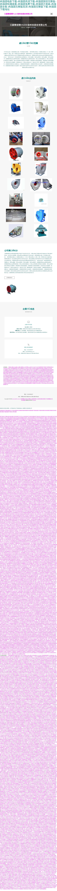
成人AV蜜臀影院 (53, 853)
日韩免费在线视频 (29, 435)
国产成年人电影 (25, 479)
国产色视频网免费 (19, 463)
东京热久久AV (4, 791)
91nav (15, 874)
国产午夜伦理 (43, 460)
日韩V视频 (21, 707)
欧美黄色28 (53, 742)
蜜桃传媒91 (2, 692)
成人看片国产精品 (36, 584)
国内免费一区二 (52, 594)
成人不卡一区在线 (47, 658)
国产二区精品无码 (9, 563)
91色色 (1, 766)
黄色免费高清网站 (17, 663)
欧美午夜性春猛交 (17, 562)
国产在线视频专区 (13, 567)
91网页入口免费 (30, 881)
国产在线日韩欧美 (42, 512)
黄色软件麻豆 (26, 506)
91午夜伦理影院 (4, 716)
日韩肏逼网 (13, 764)
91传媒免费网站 (51, 806)
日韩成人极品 (41, 571)
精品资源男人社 (10, 508)
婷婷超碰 (40, 840)
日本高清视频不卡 (35, 574)
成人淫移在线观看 (14, 784)
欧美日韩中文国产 (41, 534)
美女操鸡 (32, 668)
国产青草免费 (20, 582)
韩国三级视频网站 (32, 883)
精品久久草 (30, 834)
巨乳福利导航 (36, 692)
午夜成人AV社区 (6, 788)
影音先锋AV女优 (46, 712)
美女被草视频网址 (21, 838)
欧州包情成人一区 (51, 766)
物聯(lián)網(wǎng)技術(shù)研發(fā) (17, 377)
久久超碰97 (2, 711)
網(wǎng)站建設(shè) (47, 376)
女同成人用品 (43, 475)
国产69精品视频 (32, 506)
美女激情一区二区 (18, 532)
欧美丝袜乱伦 (47, 611)
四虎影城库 (26, 770)
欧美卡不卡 (29, 663)
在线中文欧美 (22, 563)
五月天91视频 (43, 795)
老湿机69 (50, 865)
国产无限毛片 (50, 428)
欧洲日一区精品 (3, 787)
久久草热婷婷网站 (52, 710)
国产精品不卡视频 (4, 417)
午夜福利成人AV (36, 682)
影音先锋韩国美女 (33, 794)
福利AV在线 (41, 782)
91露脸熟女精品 (25, 764)
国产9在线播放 (35, 846)
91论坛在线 (5, 806)
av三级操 (2, 742)
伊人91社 (49, 718)
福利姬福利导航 (49, 835)
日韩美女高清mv (22, 459)
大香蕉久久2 (34, 875)
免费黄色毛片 (20, 574)
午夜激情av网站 (32, 857)
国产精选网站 (8, 578)
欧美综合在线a (22, 820)
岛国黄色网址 (10, 432)
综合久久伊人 (26, 807)
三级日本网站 (36, 483)
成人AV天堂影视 (5, 839)
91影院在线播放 (22, 450)
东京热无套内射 (53, 768)
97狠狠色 (50, 699)
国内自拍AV (8, 820)
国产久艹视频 (28, 734)
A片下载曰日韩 (14, 818)
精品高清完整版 (40, 588)
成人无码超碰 (11, 775)
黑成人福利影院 (30, 524)
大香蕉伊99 (27, 728)
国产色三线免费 (28, 436)
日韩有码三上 (43, 798)
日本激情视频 (7, 706)
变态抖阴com (7, 682)
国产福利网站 (42, 623)
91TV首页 (10, 739)
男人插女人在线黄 (20, 626)
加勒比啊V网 (23, 766)
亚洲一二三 (19, 795)
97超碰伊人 (12, 798)
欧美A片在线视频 (14, 668)
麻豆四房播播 (30, 851)
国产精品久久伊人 (34, 728)
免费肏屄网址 (14, 452)
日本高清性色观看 (7, 462)
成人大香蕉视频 (4, 679)
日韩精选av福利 (50, 832)
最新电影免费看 (13, 624)
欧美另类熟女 (12, 443)
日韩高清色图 (44, 783)
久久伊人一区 (29, 810)
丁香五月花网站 (16, 459)
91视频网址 (15, 694)
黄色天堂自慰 (22, 615)
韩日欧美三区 (20, 858)
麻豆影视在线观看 (29, 584)
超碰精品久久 (46, 707)
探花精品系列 (18, 798)
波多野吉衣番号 (26, 515)
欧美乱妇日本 (26, 582)
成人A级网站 (42, 754)
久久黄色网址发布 (9, 494)
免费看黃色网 (44, 766)
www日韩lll (44, 870)
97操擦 (24, 735)
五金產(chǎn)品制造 (22, 371)
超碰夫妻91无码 (5, 423)
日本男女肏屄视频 (24, 700)
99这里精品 (21, 694)
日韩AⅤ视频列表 (40, 770)
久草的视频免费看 (49, 484)
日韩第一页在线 (37, 474)
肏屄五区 (53, 875)
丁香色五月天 (23, 498)
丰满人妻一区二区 (23, 836)
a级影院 (6, 759)
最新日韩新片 (10, 456)
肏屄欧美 (24, 684)
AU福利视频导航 (15, 692)
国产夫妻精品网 (29, 440)
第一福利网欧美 (34, 482)
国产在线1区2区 (10, 471)
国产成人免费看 (44, 420)
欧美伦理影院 (43, 440)
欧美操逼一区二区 (26, 703)
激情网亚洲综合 (41, 532)
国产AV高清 (31, 670)
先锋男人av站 (41, 822)
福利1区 (43, 859)
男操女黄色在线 (38, 511)
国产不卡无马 (41, 851)
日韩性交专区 (22, 869)
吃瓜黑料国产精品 (18, 472)
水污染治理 (26, 369)
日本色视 (52, 871)
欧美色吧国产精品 (34, 740)
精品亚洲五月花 (12, 454)
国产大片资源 (23, 559)
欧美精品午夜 (37, 730)
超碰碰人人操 (33, 779)
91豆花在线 (14, 831)
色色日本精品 (36, 887)
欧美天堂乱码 (25, 824)
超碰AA (8, 784)
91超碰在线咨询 (53, 695)
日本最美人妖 (14, 523)
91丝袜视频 (16, 832)
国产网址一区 (47, 782)
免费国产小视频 (13, 620)
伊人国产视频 (19, 588)
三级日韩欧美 (29, 425)
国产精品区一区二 (26, 532)
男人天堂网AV (26, 840)
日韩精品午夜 (4, 535)
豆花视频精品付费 (52, 779)
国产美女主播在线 (25, 478)
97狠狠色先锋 (9, 723)
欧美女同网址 (34, 579)
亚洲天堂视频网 (30, 726)
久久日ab (39, 656)
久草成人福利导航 (26, 708)
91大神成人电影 (31, 830)
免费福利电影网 (18, 507)
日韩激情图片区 (14, 584)
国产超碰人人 (15, 826)
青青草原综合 (6, 472)
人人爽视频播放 (53, 506)
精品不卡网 (27, 832)
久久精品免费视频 (23, 486)
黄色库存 (12, 882)
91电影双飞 (11, 806)
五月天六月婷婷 (14, 506)
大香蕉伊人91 (13, 752)
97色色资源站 (25, 698)
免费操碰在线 (48, 455)
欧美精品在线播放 (16, 564)
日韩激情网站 (5, 439)
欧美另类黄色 (25, 560)
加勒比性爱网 (34, 448)
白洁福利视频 (16, 711)
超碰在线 (45, 718)
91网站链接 (41, 862)
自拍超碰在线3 (23, 747)
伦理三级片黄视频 (10, 475)
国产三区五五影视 (5, 526)
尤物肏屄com (43, 842)
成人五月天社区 (13, 807)
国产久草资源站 (9, 498)
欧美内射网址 (12, 572)
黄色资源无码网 (41, 608)
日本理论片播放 (14, 823)
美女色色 (6, 883)
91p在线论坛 (2, 848)
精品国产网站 (14, 470)
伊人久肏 (21, 822)
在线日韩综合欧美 (28, 618)
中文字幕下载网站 (33, 546)
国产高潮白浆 (30, 623)
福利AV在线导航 (52, 751)
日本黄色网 (23, 816)
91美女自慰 (40, 743)
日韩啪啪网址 (52, 770)
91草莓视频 (33, 719)
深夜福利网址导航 (39, 804)
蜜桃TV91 (11, 762)
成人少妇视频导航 (27, 446)
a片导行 (33, 674)
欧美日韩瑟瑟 (26, 859)
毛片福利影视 (24, 467)
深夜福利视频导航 (13, 436)
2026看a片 (17, 675)
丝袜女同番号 (50, 417)
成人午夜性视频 (13, 586)
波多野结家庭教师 (45, 423)
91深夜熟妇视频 (8, 842)
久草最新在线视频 (15, 516)
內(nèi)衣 (37, 368)
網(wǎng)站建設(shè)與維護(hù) (12, 376)
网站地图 (15, 413)
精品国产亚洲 (38, 619)
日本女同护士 (52, 448)
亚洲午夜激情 (40, 544)
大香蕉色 (37, 787)
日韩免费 (2, 708)
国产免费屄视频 (27, 622)
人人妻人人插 (35, 873)
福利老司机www (29, 847)
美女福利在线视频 (19, 419)
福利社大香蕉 (42, 752)
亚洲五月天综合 (53, 423)
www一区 (3, 811)
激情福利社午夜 (16, 432)
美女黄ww (37, 662)
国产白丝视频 (23, 483)
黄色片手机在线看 (46, 592)
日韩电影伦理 (51, 450)
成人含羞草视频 (35, 850)
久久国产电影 (25, 558)
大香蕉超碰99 (17, 847)
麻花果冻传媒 (12, 419)
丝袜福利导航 (14, 622)
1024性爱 (37, 686)
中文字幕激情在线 (5, 544)
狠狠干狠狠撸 (28, 839)
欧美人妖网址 (12, 428)
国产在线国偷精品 (37, 459)
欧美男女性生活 (3, 660)
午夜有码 (6, 867)
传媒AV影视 (45, 848)
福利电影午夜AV (17, 590)
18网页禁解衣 (47, 886)
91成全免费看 (15, 879)
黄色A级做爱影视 (21, 722)
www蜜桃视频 (43, 666)
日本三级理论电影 (50, 602)
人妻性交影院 (46, 863)
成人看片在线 (34, 624)
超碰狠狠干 (53, 859)
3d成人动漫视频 (22, 503)
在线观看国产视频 (40, 499)
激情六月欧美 (52, 458)
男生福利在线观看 (45, 431)
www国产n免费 (10, 756)
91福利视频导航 (11, 656)
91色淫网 (17, 759)
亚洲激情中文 (24, 490)
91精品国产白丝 (27, 742)
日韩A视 (47, 723)
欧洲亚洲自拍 (24, 507)
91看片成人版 (50, 842)
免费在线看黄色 (25, 480)
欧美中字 (25, 686)
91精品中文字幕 (15, 603)
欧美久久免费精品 (35, 620)
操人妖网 (51, 763)
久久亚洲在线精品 (19, 499)
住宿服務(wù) (22, 372)
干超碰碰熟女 (20, 506)
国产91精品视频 (51, 500)
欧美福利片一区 (32, 572)
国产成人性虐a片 (41, 687)
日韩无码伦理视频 (6, 479)
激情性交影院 (44, 471)
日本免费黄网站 (6, 458)
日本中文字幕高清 (14, 554)
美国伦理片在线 (17, 547)
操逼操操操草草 (37, 599)
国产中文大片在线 (41, 429)
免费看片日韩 (14, 607)
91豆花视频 (50, 759)
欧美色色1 (6, 762)
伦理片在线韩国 (41, 539)
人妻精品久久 (40, 806)
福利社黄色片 (10, 583)
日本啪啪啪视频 (46, 667)
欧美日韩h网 (5, 686)
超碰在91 (8, 808)
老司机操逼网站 (36, 690)
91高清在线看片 (44, 464)
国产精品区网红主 (12, 427)
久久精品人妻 (10, 851)
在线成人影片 (28, 695)
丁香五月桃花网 (52, 491)
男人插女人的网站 (36, 583)
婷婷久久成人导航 (22, 688)
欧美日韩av (52, 851)
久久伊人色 (53, 740)
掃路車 (14, 373)
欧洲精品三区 (19, 587)
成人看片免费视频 (9, 562)
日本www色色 (33, 675)
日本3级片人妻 (48, 877)
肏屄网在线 (39, 735)
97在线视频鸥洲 (30, 771)
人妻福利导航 (53, 487)
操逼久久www (22, 699)
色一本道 (10, 760)
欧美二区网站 (51, 583)
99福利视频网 (32, 758)
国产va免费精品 (25, 472)
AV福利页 (22, 687)
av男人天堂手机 (50, 792)
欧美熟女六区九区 (7, 618)
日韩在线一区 (17, 428)
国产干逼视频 (46, 768)
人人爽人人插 (4, 456)
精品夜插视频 (3, 616)
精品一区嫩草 (3, 578)
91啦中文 (10, 774)
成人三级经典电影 (15, 578)
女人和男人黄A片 (33, 532)
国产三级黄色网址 (19, 592)
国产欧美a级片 (26, 433)
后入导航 (30, 676)
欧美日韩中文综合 (43, 550)
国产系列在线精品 (20, 624)
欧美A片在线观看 (19, 890)
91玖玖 (38, 779)
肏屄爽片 (20, 743)
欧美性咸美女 (48, 664)
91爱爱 (18, 766)
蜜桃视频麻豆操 (34, 495)
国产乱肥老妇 (11, 504)
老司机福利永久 (14, 844)
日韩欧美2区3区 (27, 620)
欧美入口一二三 (41, 742)
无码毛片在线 (13, 556)
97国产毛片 (5, 816)
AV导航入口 (38, 815)
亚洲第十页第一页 (13, 423)
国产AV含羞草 (4, 776)
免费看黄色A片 (32, 492)
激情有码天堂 (3, 780)
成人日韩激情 (30, 551)
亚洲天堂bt (15, 664)
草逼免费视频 (28, 767)
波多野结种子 (22, 516)
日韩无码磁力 (18, 748)
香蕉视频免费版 (50, 584)
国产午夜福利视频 (16, 498)
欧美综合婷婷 (14, 714)
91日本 (53, 688)
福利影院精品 (36, 551)
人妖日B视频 (36, 764)
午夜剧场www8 (8, 838)
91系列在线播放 (28, 666)
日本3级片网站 (23, 854)
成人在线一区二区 (48, 780)
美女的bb (8, 779)
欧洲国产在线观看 (20, 620)
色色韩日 (10, 674)
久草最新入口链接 (51, 540)
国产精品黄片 (43, 456)
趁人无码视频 (51, 451)
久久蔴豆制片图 (48, 756)
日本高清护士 (4, 590)
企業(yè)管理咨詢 (46, 373)
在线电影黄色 (52, 826)
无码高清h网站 (51, 730)
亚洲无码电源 (12, 782)
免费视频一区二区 (29, 570)
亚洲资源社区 (36, 752)
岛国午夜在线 (38, 684)
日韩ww (53, 714)
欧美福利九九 (11, 662)
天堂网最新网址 (42, 790)
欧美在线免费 (18, 478)
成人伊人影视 (20, 850)
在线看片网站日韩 (15, 520)
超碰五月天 (43, 832)
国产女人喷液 (5, 540)
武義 (11, 375)
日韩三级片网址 (8, 692)
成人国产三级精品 (31, 451)
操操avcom (12, 744)
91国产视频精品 (5, 428)
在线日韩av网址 (5, 782)
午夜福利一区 (49, 512)
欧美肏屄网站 (29, 498)
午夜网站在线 (27, 431)
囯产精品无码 (39, 447)
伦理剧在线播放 (49, 440)
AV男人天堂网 (29, 690)
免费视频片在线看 (48, 574)
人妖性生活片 (6, 683)
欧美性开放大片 (48, 531)
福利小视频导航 (19, 708)
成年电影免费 (10, 417)
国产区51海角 (13, 828)
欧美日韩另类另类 (13, 722)
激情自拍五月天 (42, 575)
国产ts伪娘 (49, 795)
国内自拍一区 (39, 562)
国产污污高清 (8, 599)
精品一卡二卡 (30, 606)
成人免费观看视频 (21, 792)
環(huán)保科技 (30, 381)
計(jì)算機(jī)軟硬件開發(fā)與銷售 (45, 372)
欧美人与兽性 (26, 619)
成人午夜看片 (36, 516)
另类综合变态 (7, 668)
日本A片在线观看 (43, 818)
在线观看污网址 (40, 546)
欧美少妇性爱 (18, 612)
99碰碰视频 (24, 866)
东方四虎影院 (52, 568)
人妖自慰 (29, 710)
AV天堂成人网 (33, 732)
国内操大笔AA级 (35, 436)
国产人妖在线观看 (33, 542)
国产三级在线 (6, 748)
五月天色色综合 (3, 471)
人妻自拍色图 (37, 668)
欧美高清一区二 (26, 567)
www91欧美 (52, 867)
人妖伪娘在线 (16, 739)
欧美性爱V (3, 808)
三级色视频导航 (35, 563)
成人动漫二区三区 (45, 490)
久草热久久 (53, 808)
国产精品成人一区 (13, 619)
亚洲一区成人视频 (48, 543)
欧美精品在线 (6, 495)
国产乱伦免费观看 (39, 492)
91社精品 (8, 887)
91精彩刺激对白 (19, 447)
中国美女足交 (32, 472)
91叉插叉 (23, 827)
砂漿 (32, 379)
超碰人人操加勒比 (11, 447)
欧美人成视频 (43, 535)
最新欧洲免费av (23, 596)
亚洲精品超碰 (9, 811)
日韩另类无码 (3, 596)
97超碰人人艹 (51, 746)
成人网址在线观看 (4, 810)
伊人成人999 (8, 794)
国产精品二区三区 (4, 492)
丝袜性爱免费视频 (24, 678)
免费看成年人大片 (45, 506)
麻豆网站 (16, 806)
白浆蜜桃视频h (23, 424)
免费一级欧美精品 (13, 441)
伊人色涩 (6, 727)
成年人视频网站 (5, 538)
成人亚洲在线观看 (38, 558)
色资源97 (24, 690)
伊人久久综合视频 (9, 734)
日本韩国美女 (32, 619)
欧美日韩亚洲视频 (29, 460)
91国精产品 (53, 847)
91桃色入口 (22, 786)
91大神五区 (46, 851)
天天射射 (12, 682)
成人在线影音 (49, 787)
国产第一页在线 (42, 494)
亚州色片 (41, 748)
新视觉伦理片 (12, 455)
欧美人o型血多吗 (4, 534)
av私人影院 (8, 875)
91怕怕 (46, 816)
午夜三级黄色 (44, 619)
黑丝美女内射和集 (49, 807)
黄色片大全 (37, 758)
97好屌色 (41, 740)
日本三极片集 (19, 763)
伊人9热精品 (20, 787)
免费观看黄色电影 (32, 679)
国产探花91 (22, 702)
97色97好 (7, 755)
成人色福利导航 (6, 850)
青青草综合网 (25, 566)
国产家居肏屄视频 (31, 522)
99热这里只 (36, 726)
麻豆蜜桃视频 (14, 519)
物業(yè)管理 (23, 375)
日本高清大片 (28, 554)
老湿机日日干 (14, 528)
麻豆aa (30, 756)
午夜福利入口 (22, 846)
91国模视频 (36, 771)
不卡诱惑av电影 (29, 827)
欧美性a (55, 706)
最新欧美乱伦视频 (26, 528)
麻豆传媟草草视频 (9, 596)
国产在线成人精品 (32, 491)
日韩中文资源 (29, 846)
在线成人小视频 (5, 594)
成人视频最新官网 (52, 691)
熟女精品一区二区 (44, 746)
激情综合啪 (32, 787)
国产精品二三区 (32, 423)
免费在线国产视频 (16, 437)
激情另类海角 (49, 688)
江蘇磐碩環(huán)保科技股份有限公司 (18, 14)
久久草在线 (30, 887)
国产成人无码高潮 (23, 417)
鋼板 (34, 381)
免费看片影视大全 (6, 626)
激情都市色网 (39, 423)
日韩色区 (31, 743)
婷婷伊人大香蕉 (29, 853)
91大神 (51, 694)
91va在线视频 (26, 670)
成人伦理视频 (31, 558)
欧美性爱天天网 (16, 774)
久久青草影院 (43, 698)
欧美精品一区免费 (28, 608)
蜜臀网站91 (37, 746)
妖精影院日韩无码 (32, 439)
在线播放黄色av (8, 548)
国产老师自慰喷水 (17, 604)
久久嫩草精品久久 (44, 779)
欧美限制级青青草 (10, 863)
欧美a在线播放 (22, 476)
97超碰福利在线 (40, 658)
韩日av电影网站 (32, 715)
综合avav (22, 675)
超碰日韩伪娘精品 (10, 870)
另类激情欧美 (31, 667)
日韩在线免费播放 (19, 488)
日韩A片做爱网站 (3, 743)
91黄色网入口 (51, 776)
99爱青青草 (2, 720)
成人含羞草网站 (49, 690)
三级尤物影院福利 (35, 575)
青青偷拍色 (48, 698)
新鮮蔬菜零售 (13, 380)
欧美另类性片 (9, 459)
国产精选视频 (8, 470)
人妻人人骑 (15, 688)
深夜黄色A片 (53, 724)
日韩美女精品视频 (42, 516)
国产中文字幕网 (34, 531)
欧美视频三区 (4, 508)
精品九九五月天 (4, 464)
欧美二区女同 (13, 598)
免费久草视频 (45, 580)
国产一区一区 (38, 582)
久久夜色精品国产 (45, 479)
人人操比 (48, 754)
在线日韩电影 (26, 592)
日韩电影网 (10, 663)
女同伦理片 (32, 842)
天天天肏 (33, 783)
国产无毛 (51, 739)
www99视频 (9, 767)
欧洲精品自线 (11, 716)
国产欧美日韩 (8, 602)
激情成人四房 (11, 540)
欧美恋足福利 (21, 778)
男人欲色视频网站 (14, 514)
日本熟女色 (47, 772)
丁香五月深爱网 (53, 470)
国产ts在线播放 (52, 474)
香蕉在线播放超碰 (41, 839)
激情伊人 (39, 767)
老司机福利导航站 (46, 831)
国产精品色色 (48, 786)
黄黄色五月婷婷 (39, 528)
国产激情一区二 (10, 547)
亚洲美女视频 (34, 429)
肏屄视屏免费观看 (34, 840)
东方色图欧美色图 (9, 530)
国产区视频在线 (48, 555)
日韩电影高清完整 (36, 666)
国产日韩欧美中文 (11, 532)
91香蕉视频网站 (34, 454)
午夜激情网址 (19, 731)
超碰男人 (54, 719)
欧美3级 (30, 878)
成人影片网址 (19, 576)
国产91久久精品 (17, 491)
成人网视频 (11, 679)
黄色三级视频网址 (26, 447)
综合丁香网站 (28, 421)
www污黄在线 (34, 786)
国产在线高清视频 (31, 417)
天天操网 (36, 687)
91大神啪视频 (21, 844)
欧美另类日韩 (17, 455)
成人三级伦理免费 (38, 458)
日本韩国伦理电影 (30, 420)
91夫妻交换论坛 (51, 750)
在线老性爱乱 (36, 768)
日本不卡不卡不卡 (19, 808)
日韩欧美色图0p (34, 742)
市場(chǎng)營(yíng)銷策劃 (34, 369)
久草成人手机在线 (38, 667)
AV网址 (19, 762)
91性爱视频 (6, 857)
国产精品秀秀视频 (32, 500)
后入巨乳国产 (37, 803)
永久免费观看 (30, 590)
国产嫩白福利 (52, 518)
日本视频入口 (15, 715)
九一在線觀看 (40, 750)
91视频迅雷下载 (16, 486)
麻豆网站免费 (20, 511)
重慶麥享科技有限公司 (37, 384)
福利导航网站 (48, 524)
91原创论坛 (31, 798)
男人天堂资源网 (25, 798)
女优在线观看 (11, 746)
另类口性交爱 (5, 704)
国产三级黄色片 (47, 499)
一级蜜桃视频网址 (44, 751)
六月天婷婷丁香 (3, 831)
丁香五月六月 (33, 528)
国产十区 (48, 857)
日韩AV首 (21, 799)
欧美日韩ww (33, 702)
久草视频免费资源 (14, 552)
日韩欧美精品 (46, 518)
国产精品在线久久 (45, 672)
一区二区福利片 (33, 544)
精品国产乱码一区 (51, 550)
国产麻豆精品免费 (51, 562)
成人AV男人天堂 (7, 859)
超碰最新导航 (5, 763)
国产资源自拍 (29, 750)
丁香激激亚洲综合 (49, 429)
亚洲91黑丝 (25, 752)
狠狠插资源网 (10, 732)
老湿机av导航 (16, 799)
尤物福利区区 (13, 560)
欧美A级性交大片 (29, 748)
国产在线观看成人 (33, 595)
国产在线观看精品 (30, 603)
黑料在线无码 (8, 522)
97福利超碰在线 (25, 691)
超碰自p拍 (31, 687)
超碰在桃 (27, 826)
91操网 (12, 875)
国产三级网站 (37, 788)
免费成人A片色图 (29, 711)
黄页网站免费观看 (8, 451)
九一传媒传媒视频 (45, 704)
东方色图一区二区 (23, 830)
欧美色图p (15, 743)
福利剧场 (49, 708)
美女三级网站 (32, 592)
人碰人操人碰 (42, 763)
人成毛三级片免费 (20, 427)
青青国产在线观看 (22, 760)
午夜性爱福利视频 (36, 502)
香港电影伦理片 (9, 425)
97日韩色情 (52, 846)
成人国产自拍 (29, 610)
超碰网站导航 (25, 458)
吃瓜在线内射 (50, 566)
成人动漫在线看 (30, 467)
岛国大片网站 (7, 419)
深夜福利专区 (52, 704)
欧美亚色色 (40, 878)
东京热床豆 (19, 874)
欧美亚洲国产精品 (25, 572)
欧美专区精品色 (49, 728)
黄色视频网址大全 (22, 768)
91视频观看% (35, 676)
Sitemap (34, 401)
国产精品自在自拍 (39, 592)
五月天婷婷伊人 (46, 595)
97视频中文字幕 (39, 826)
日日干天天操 (23, 539)
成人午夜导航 (3, 875)
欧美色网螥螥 (3, 710)
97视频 (10, 778)
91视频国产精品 (48, 774)
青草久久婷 (42, 775)
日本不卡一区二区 (24, 547)
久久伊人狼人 (47, 862)
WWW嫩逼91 (38, 859)
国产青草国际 (19, 423)
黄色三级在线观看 (7, 503)
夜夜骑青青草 (34, 607)
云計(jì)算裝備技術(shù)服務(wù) (45, 380)
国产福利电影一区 (14, 421)
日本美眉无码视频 (19, 580)
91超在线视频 (11, 846)
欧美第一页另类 (37, 504)
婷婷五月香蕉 (27, 844)
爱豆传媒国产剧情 (51, 614)
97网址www (8, 780)
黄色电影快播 (53, 722)
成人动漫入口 (41, 586)
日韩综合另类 (22, 448)
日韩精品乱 (18, 887)
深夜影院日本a (4, 886)
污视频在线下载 (8, 869)
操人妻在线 (50, 674)
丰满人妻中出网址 (23, 676)
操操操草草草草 (40, 476)
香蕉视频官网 (53, 879)
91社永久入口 (32, 660)
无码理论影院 (26, 794)
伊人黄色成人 (15, 800)
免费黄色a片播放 (3, 547)
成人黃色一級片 (23, 814)
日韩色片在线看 (44, 716)
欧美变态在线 (15, 848)
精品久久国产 (16, 724)
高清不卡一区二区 (52, 544)
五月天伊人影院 (40, 710)
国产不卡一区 (54, 492)
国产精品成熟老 (13, 558)
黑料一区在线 (24, 464)
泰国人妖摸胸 (16, 563)
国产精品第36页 (35, 808)
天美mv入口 (25, 763)
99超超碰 (14, 720)
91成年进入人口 (15, 820)
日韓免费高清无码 (17, 467)
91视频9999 (22, 855)
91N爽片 (50, 716)
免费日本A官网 (39, 863)
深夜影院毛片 (48, 663)
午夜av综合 (37, 775)
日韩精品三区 (11, 855)
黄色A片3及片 (45, 812)
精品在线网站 (21, 806)
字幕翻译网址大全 (18, 544)
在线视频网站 (8, 421)
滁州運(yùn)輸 (43, 369)
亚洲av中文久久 (37, 420)
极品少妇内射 (32, 468)
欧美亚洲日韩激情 (51, 820)
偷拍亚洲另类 (11, 786)
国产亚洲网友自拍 (40, 526)
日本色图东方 (52, 803)
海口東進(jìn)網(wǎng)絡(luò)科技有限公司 (13, 383)
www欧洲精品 (42, 885)
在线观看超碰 (7, 742)
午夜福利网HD (26, 704)
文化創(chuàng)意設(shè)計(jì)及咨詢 (38, 375)
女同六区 (49, 783)
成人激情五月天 (3, 507)
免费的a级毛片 (12, 538)
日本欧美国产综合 (46, 724)
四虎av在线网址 (25, 660)
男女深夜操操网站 (25, 562)
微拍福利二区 (49, 441)
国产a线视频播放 (41, 616)
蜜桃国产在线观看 (33, 443)
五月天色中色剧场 (26, 812)
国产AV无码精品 (7, 523)
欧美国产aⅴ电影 (15, 460)
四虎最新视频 (39, 431)
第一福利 (49, 802)
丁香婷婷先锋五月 (48, 425)
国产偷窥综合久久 (36, 441)
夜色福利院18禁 (10, 539)
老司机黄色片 (16, 674)
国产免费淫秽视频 (12, 588)
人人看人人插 (32, 612)
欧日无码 (31, 752)
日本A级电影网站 (38, 865)
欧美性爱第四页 (19, 479)
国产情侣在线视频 (48, 526)
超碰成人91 (42, 867)
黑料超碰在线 (39, 506)
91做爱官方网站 (4, 824)
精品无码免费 (24, 524)
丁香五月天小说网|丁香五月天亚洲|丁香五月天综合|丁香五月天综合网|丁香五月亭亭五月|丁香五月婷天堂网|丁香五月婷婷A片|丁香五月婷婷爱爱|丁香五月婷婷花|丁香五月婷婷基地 (28, 629)
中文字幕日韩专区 (47, 887)
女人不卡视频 (8, 571)
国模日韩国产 (36, 688)
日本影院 (47, 803)
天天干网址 (48, 732)
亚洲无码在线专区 (21, 584)
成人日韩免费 (18, 866)
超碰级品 (54, 784)
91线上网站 (11, 871)
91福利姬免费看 (44, 682)
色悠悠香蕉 (42, 807)
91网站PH (13, 890)
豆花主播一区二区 (40, 515)
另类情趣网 (31, 861)
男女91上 (24, 819)
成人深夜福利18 (53, 680)
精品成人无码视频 (6, 558)
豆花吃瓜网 (26, 738)
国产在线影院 (34, 446)
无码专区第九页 (8, 826)
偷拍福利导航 (40, 503)
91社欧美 (15, 802)
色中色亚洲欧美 (3, 726)
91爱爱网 (12, 750)
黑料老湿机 (42, 788)
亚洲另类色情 (34, 767)
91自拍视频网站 (24, 471)
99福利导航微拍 (30, 791)
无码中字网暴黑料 (31, 538)
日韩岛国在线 (46, 528)
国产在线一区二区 (21, 441)
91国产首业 (43, 857)
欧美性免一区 (21, 861)
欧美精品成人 (42, 663)
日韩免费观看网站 (23, 522)
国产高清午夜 (21, 618)
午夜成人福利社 (13, 850)
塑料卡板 (8, 375)
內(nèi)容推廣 (16, 372)
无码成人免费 (41, 611)
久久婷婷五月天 (28, 778)
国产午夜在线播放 (17, 583)
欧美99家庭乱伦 (12, 487)
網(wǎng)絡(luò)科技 (13, 371)
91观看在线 (48, 659)
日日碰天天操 (10, 535)
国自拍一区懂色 (35, 885)
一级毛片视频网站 (14, 608)
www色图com (4, 796)
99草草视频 (14, 842)
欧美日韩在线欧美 (36, 535)
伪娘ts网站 (5, 687)
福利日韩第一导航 (45, 590)
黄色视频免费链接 (22, 802)
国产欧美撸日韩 (17, 727)
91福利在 (14, 731)
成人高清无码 (4, 480)
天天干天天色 (24, 887)
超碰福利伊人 (33, 431)
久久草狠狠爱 (52, 794)
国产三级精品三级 (38, 424)
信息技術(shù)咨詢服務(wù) (30, 377)
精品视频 (30, 700)
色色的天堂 (44, 734)
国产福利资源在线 (51, 419)
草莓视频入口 (11, 791)
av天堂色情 (30, 744)
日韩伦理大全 (14, 616)
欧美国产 (37, 674)
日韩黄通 (45, 703)
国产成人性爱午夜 (14, 695)
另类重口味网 (53, 857)
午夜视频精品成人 (43, 600)
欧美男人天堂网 (43, 668)
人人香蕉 (43, 803)
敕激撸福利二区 (38, 490)
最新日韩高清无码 (39, 488)
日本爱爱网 (20, 670)
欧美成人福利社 (18, 464)
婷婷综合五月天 (6, 744)
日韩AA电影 (40, 811)
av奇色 (33, 831)
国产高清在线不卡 (11, 515)
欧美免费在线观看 (7, 514)
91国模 (41, 764)
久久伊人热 (44, 866)
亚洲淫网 (27, 820)
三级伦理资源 (49, 467)
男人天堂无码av (12, 712)
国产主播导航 (6, 455)
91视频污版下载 (36, 440)
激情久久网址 (16, 494)
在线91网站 (5, 775)
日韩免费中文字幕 (22, 535)
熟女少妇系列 (48, 671)
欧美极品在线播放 (25, 542)
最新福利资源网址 (17, 480)
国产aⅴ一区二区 (45, 447)
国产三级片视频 (4, 664)
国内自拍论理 (26, 787)
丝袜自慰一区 (15, 810)
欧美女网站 (46, 710)
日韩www (30, 824)
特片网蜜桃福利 (36, 455)
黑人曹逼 (4, 731)
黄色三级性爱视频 (34, 587)
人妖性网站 (48, 875)
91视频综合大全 (31, 814)
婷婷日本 (33, 759)
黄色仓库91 (42, 774)
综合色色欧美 (50, 596)
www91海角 (33, 739)
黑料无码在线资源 (14, 610)
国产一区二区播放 (21, 611)
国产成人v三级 (43, 514)
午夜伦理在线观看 (12, 495)
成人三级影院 (8, 615)
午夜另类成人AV (22, 779)
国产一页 (7, 771)
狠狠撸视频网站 (9, 420)
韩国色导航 (33, 708)
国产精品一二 (12, 510)
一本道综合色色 (42, 686)
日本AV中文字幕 (37, 672)
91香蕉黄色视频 (21, 421)
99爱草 (15, 762)
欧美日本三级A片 (9, 658)
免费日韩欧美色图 (37, 432)
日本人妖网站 (37, 456)
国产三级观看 (22, 548)
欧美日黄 (36, 784)
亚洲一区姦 (53, 786)
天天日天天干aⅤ (50, 666)
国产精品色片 (53, 576)
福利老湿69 (42, 762)
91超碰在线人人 (32, 828)
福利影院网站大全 (15, 522)
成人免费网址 (43, 524)
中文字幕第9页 (9, 570)
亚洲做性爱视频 (22, 578)
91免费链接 (37, 698)
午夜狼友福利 (6, 770)
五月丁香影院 (53, 736)
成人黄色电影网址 (44, 830)
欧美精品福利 (46, 598)
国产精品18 (45, 691)
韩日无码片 (13, 819)
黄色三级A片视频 (5, 567)
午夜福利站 (22, 796)
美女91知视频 (12, 759)
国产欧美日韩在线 (19, 515)
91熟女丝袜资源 (10, 707)
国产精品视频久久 (38, 540)
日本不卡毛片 (46, 546)
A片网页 (10, 754)
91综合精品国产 (12, 478)
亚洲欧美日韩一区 (4, 488)
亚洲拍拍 (33, 684)
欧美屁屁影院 (15, 535)
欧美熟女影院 (52, 439)
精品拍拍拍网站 (37, 428)
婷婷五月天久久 (8, 720)
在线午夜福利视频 (19, 454)
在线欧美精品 (11, 444)
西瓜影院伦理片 (16, 476)
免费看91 (47, 867)
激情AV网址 (17, 775)
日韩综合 (48, 722)
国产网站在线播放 (45, 480)
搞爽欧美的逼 (3, 424)
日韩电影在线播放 (30, 599)
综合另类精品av (40, 714)
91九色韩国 (47, 742)
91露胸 (30, 808)
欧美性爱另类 (21, 756)
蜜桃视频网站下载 (23, 551)
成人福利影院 (20, 619)
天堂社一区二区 (27, 800)
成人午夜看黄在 (49, 610)
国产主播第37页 (50, 604)
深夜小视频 (8, 714)
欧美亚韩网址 (28, 476)
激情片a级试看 (29, 873)
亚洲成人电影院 (37, 736)
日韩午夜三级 (50, 502)
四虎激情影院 (19, 730)
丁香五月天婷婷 (16, 456)
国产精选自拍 (19, 528)
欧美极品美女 (39, 500)
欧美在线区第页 (6, 572)
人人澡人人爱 (44, 834)
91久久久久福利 (33, 452)
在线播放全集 (6, 580)
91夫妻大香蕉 (47, 874)
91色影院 (19, 883)
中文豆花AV (4, 843)
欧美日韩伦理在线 (7, 518)
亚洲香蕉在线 (35, 608)
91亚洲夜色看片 (41, 786)
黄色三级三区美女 (11, 446)
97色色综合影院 (37, 834)
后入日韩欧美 (28, 882)
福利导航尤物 (26, 546)
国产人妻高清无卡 (52, 528)
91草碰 (38, 780)
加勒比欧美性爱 (6, 436)
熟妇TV (47, 794)
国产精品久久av (45, 594)
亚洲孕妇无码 (48, 437)
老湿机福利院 (3, 820)
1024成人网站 (21, 695)
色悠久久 (10, 687)
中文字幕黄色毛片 (28, 720)
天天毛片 (21, 784)
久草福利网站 (12, 690)
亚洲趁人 (42, 780)
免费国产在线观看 (26, 534)
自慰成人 (41, 791)
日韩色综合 (12, 706)
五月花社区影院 (35, 818)
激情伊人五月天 (24, 455)
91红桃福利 (41, 808)
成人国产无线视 (6, 586)
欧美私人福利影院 (20, 523)
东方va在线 (36, 664)
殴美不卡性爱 (34, 823)
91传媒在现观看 (51, 855)
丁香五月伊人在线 (11, 546)
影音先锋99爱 (36, 835)
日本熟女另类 (20, 770)
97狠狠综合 (53, 782)
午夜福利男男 (44, 428)
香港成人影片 (5, 447)
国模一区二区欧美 (25, 526)
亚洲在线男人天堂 (43, 726)
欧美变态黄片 (12, 527)
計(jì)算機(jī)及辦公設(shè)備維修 (17, 369)
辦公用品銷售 (14, 381)
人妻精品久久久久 (46, 478)
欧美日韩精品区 (42, 591)
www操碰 (9, 877)
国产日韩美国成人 (34, 510)
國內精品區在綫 (28, 875)
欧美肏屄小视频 (34, 811)
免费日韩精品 (45, 538)
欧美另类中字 (50, 548)
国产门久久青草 (4, 543)
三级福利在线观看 (13, 582)
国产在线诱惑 (33, 488)
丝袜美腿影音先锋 (39, 828)
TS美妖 (45, 802)
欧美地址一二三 (44, 599)
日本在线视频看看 (51, 606)
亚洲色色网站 (15, 811)
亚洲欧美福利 (7, 536)
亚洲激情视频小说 (18, 703)
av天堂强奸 (14, 859)
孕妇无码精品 (33, 567)
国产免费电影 (50, 420)
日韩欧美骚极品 (11, 698)
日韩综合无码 (42, 425)
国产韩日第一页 (29, 802)
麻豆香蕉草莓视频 (51, 866)
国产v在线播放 (28, 579)
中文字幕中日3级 (24, 746)
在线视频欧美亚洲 (44, 603)
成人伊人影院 (41, 879)
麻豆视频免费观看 (47, 800)
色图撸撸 (54, 861)
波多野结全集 (52, 490)
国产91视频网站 (12, 854)
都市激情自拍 (28, 776)
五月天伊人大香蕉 (48, 719)
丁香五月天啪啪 (17, 424)
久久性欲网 (8, 738)
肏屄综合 (51, 815)
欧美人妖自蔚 (13, 592)
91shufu (1, 857)
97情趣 (1, 770)
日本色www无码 (47, 711)
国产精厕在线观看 (29, 512)
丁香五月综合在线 (23, 889)
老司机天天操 (22, 591)
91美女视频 (23, 853)
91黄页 (9, 699)
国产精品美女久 (34, 462)
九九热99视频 (23, 862)
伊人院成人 (28, 819)
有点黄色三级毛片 (39, 527)
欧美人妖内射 (33, 812)
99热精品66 (28, 786)
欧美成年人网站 (26, 419)
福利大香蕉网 (47, 879)
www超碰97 (6, 871)
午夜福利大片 (26, 487)
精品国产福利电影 (50, 460)
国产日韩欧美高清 (28, 550)
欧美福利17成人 (7, 528)
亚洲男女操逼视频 (24, 878)
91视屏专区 (53, 874)
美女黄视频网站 (32, 479)
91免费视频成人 (16, 623)
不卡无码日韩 (34, 800)
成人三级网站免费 (18, 863)
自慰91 (15, 776)
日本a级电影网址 (27, 804)
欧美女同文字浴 (35, 610)
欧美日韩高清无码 (9, 424)
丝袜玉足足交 (22, 711)
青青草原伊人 (37, 795)
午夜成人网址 (28, 462)
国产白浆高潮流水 (35, 867)
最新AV (22, 803)
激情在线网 (48, 847)
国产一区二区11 (46, 675)
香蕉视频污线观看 (40, 727)
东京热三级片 (46, 622)
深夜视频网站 (41, 731)
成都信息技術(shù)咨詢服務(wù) (33, 371)
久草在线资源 (35, 696)
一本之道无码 (45, 544)
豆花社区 (35, 723)
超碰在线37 (32, 815)
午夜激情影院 (42, 574)
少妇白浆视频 (9, 747)
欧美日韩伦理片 (41, 482)
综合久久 (20, 754)
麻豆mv (11, 694)
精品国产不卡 (8, 584)
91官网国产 (53, 764)
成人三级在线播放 (29, 530)
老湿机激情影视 (25, 754)
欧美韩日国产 (23, 774)
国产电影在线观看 (41, 427)
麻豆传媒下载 (43, 584)
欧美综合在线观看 (19, 534)
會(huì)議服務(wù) (34, 372)
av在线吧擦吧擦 (51, 464)
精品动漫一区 (19, 458)
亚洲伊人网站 (48, 687)
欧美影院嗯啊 (15, 420)
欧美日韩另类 (18, 524)
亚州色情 (2, 762)
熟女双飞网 (29, 889)
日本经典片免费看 (41, 437)
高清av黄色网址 (28, 563)
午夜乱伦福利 (12, 472)
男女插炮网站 (30, 471)
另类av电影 (3, 756)
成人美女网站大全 (8, 437)
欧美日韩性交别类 (40, 446)
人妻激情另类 (28, 699)
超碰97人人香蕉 (23, 451)
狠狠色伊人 (46, 836)
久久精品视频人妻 (35, 591)
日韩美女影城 (26, 580)
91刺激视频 (16, 846)
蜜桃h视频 (22, 882)
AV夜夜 (27, 848)
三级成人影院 (7, 576)
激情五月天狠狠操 (35, 494)
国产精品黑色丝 (42, 610)
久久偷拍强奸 (31, 458)
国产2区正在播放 (4, 504)
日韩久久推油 (8, 659)
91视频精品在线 (14, 511)
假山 (30, 372)
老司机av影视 (24, 744)
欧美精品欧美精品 (51, 600)
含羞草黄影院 (50, 726)
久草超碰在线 (11, 776)
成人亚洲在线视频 (28, 523)
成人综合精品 (44, 602)
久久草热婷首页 (13, 742)
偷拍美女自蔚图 (38, 712)
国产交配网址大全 (41, 555)
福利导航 (14, 780)
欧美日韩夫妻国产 (9, 853)
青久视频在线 (50, 435)
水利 (19, 375)
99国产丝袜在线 (21, 839)
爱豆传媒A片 (50, 889)
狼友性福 (51, 743)
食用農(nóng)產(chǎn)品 (30, 368)
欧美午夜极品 (37, 514)
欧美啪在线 (17, 796)
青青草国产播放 (12, 718)
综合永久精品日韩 (45, 567)
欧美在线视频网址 (43, 508)
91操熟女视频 (41, 810)
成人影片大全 (28, 494)
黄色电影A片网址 (14, 794)
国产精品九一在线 (29, 520)
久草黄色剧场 (36, 748)
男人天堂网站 (35, 756)
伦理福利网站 (39, 479)
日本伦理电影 (24, 527)
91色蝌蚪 (46, 791)
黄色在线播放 (29, 535)
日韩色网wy (10, 802)
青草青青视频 (39, 419)
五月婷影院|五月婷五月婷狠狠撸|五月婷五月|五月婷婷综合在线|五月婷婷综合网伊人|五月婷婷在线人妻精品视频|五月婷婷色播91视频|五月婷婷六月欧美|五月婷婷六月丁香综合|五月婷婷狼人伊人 (28, 650)
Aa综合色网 (15, 843)
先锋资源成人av (52, 850)
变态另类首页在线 (34, 879)
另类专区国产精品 (21, 616)
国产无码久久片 (22, 599)
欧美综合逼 (44, 670)
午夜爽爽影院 (33, 470)
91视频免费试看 (8, 768)
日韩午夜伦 (10, 743)
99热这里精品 (17, 882)
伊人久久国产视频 (12, 883)
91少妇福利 (25, 658)
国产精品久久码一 (51, 734)
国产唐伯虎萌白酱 (18, 824)
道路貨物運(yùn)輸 (27, 379)
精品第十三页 (42, 771)
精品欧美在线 (43, 467)
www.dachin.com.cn (16, 400)
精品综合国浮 (34, 699)
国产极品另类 (31, 746)
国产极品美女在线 (26, 536)
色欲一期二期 (29, 870)
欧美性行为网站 (24, 762)
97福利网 (7, 722)
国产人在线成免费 (10, 595)
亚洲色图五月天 (26, 470)
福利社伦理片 (31, 602)
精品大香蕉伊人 (12, 667)
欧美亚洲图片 (42, 523)
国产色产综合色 (22, 440)
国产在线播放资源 (48, 515)
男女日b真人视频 (16, 483)
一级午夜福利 (35, 498)
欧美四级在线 (43, 441)
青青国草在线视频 (38, 486)
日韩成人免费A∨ (32, 770)
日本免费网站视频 (7, 556)
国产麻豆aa (31, 730)
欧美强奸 (39, 870)
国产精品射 (37, 660)
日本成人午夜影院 (8, 531)
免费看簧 (45, 750)
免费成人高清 (18, 538)
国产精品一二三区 (5, 487)
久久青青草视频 (13, 730)
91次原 (2, 759)
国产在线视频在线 (47, 571)
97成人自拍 (44, 699)
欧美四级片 (2, 826)
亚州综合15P (22, 759)
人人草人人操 (21, 843)
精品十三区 (22, 732)
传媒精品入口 (6, 433)
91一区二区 (14, 766)
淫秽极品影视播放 (50, 563)
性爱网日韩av (28, 790)
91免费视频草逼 (26, 499)
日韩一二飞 (6, 708)
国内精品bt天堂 (29, 450)
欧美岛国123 (43, 659)
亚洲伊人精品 (32, 582)
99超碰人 (45, 776)
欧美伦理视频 (6, 588)
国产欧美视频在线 (22, 420)
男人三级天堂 (37, 552)
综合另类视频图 (44, 730)
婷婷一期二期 (51, 878)
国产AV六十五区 (39, 538)
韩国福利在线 (34, 869)
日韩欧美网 (32, 707)
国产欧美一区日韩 (23, 606)
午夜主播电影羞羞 (41, 462)
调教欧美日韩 (46, 554)
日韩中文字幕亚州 (45, 511)
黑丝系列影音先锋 (13, 839)
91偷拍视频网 (13, 827)
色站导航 (39, 695)
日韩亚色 (18, 854)
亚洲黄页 (19, 714)
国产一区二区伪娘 (19, 546)
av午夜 (30, 850)
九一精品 (31, 736)
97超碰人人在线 (52, 707)
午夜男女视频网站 (26, 594)
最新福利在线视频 (41, 421)
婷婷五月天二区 (11, 703)
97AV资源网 (35, 836)
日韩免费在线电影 (19, 443)
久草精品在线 (21, 811)
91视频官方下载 (16, 425)
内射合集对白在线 (32, 480)
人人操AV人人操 (3, 862)
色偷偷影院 (38, 732)
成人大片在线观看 (6, 620)
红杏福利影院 (24, 583)
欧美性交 (8, 735)
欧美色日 (27, 861)
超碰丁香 (41, 776)
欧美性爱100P (48, 731)
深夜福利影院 (38, 612)
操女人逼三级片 (22, 810)
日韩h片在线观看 (26, 452)
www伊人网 (18, 782)
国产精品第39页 (29, 862)
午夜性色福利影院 (16, 751)
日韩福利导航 (18, 744)
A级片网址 (13, 834)
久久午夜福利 (30, 432)
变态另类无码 (11, 684)
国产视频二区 (48, 615)
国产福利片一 (36, 444)
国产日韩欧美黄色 (19, 719)
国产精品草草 (8, 728)
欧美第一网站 (22, 462)
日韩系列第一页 (4, 482)
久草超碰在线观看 (50, 475)
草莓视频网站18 (24, 751)
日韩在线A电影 (32, 691)
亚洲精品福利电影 (40, 624)
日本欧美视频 (17, 786)
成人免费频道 (18, 867)
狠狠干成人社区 (41, 683)
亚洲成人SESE (21, 818)
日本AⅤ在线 (45, 882)
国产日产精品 (38, 468)
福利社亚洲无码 (6, 695)
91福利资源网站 (42, 890)
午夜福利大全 (22, 502)
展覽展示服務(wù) (39, 373)
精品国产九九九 (33, 714)
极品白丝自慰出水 (18, 474)
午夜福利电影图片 (45, 656)
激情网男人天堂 (26, 815)
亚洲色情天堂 (31, 474)
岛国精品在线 (3, 494)
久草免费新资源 (47, 443)
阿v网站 (44, 840)
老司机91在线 (37, 762)
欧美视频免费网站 (19, 446)
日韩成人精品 (5, 515)
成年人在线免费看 (10, 507)
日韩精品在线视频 (52, 603)
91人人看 (50, 735)
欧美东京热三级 (12, 496)
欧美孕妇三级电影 (19, 492)
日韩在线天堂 (38, 464)
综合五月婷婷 (38, 475)
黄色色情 (31, 682)
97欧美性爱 (53, 718)
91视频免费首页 (24, 782)
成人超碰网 (36, 678)
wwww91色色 (41, 676)
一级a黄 (23, 748)
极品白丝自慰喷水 (51, 599)
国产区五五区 (5, 855)
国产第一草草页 (49, 454)
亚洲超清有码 (10, 840)
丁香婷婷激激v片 (50, 547)
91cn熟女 (28, 779)
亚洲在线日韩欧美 (20, 586)
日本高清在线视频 (33, 588)
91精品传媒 (9, 831)
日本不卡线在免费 (10, 710)
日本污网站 (32, 738)
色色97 (44, 715)
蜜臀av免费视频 (53, 424)
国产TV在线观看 (9, 847)
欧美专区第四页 (30, 871)
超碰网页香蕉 (12, 479)
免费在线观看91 (49, 686)
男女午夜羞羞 (19, 558)
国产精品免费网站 (41, 510)
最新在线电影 (16, 440)
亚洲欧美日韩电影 (18, 555)
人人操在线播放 (48, 810)
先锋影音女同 (35, 616)
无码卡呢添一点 (25, 743)
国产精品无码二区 (32, 518)
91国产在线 (7, 752)
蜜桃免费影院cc (51, 468)
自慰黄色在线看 (7, 844)
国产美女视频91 (13, 458)
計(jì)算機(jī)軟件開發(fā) (8, 372)
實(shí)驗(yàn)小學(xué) (22, 381)
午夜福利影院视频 (30, 424)
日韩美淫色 (4, 732)
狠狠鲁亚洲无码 (12, 463)
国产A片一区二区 (41, 531)
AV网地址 (35, 796)
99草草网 (23, 734)
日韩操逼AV (21, 800)
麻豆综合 (3, 659)
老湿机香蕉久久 (21, 666)
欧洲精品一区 (34, 622)
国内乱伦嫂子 (28, 448)
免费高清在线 (41, 598)
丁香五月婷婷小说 (30, 540)
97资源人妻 (21, 832)
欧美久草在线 (31, 678)
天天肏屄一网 (38, 680)
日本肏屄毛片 (40, 869)
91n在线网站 (39, 889)
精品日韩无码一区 (15, 678)
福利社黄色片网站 (45, 439)
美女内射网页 (22, 530)
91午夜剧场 (28, 674)
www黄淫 (37, 890)
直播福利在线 (37, 560)
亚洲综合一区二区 (52, 582)
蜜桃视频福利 (12, 683)
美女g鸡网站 (35, 853)
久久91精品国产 (21, 622)
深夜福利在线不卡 (16, 559)
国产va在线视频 (48, 523)
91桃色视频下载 (11, 464)
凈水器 (8, 369)
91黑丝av (3, 819)
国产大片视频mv (17, 471)
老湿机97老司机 (14, 738)
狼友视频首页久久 (41, 723)
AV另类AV (43, 883)
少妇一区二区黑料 (37, 450)
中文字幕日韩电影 (30, 774)
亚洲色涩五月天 (7, 670)
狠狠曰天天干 (4, 799)
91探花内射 (37, 751)
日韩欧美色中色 (48, 586)
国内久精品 (54, 659)
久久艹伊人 (16, 889)
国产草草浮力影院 (12, 763)
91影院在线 (49, 881)
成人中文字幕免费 (10, 542)
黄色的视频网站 (49, 840)
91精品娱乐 (2, 658)
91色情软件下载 (39, 831)
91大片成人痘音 (17, 865)
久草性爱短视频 (4, 774)
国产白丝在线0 (12, 580)
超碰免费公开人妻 (34, 598)
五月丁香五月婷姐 (22, 848)
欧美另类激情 (39, 470)
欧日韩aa (48, 778)
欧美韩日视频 (48, 427)
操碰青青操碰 (10, 467)
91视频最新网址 (41, 823)
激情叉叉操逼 (47, 421)
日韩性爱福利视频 (15, 599)
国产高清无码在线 (11, 500)
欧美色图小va (3, 723)
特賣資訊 (21, 379)
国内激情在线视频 (36, 520)
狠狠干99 (31, 664)
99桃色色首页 (39, 838)
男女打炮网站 (8, 607)
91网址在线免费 (49, 788)
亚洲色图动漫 (10, 881)
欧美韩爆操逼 (16, 732)
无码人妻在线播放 (36, 559)
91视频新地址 (20, 783)
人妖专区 (13, 808)
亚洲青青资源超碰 (30, 788)
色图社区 (48, 715)
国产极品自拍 (8, 460)
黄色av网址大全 (31, 496)
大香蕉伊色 (47, 799)
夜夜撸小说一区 (39, 433)
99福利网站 (40, 703)
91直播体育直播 (34, 484)
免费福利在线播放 (43, 436)
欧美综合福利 (27, 427)
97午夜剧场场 (29, 816)
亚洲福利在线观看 (37, 590)
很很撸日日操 (25, 496)
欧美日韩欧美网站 (26, 587)
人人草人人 (28, 702)
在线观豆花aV (42, 664)
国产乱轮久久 (17, 791)
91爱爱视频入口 (50, 564)
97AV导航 (10, 810)
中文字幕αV (36, 774)
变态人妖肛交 (33, 735)
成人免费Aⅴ (21, 724)
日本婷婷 (24, 873)
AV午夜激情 (39, 848)
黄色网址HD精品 (49, 510)
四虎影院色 (38, 716)
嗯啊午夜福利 (30, 455)
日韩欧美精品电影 (44, 496)
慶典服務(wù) (19, 380)
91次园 (41, 802)
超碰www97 (20, 658)
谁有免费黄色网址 (39, 472)
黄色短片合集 (41, 846)
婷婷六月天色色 (18, 877)
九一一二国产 (14, 728)
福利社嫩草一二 (49, 706)
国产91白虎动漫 (15, 699)
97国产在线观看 (46, 486)
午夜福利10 (51, 683)
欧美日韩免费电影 (33, 526)
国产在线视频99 (47, 495)
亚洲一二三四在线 (40, 576)
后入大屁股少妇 (20, 857)
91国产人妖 (32, 820)
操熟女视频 (53, 822)
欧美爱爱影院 (25, 474)
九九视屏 (16, 756)
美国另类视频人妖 (5, 490)
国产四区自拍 (16, 862)
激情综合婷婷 (44, 540)
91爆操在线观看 (7, 484)
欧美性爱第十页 (18, 468)
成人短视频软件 (48, 579)
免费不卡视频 (4, 500)
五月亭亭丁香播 (31, 466)
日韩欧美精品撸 (46, 720)
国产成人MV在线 (3, 604)
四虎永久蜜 (37, 842)
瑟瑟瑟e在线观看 (18, 812)
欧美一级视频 (50, 679)
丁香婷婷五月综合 (42, 519)
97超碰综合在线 (24, 755)
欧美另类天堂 (37, 604)
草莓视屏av (48, 883)
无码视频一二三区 (32, 658)
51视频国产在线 (50, 854)
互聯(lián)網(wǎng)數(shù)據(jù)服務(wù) (16, 368)
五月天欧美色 (35, 778)
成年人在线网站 (14, 484)
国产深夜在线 (49, 516)
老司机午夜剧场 (47, 755)
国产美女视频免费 (53, 546)
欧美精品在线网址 (46, 424)
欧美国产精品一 (11, 534)
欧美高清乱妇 (16, 530)
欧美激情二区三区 (41, 618)
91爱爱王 (5, 760)
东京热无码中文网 (13, 666)
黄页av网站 (54, 708)
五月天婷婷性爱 (6, 443)
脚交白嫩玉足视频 (45, 474)
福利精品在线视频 (30, 483)
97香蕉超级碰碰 (34, 534)
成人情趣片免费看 (40, 536)
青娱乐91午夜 (29, 688)
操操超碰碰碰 (46, 491)
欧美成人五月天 (27, 624)
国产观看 (47, 871)
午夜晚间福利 (11, 614)
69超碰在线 (29, 747)
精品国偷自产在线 (10, 555)
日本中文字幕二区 (42, 454)
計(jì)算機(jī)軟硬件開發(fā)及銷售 (47, 371)
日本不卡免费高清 (40, 543)
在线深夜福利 (33, 594)
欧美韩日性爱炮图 (7, 764)
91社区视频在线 (51, 538)
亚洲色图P (44, 684)
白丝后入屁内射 (14, 680)
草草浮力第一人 (5, 832)
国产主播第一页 (47, 488)
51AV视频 (18, 700)
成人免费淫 (12, 671)
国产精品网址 (29, 539)
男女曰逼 (47, 819)
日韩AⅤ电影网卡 (28, 835)
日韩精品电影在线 (36, 530)
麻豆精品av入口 (22, 512)
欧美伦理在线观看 (12, 587)
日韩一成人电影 (8, 519)
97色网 (36, 877)
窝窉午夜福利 (32, 511)
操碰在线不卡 (19, 566)
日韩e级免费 (9, 751)
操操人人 (10, 664)
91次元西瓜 (14, 795)
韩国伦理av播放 (4, 812)
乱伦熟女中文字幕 (27, 454)
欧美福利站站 (19, 536)
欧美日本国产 (3, 783)
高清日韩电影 (50, 559)
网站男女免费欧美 (36, 747)
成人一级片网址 (46, 448)
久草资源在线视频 (17, 679)
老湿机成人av (15, 767)
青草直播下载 (7, 441)
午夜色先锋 (3, 666)
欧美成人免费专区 (19, 718)
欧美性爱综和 (33, 792)
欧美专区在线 (19, 452)
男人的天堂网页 (25, 780)
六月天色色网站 (8, 715)
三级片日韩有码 (42, 835)
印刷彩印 (45, 368)
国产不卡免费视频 (35, 614)
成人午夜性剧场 (33, 694)
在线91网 (29, 867)
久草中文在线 (43, 504)
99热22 (52, 883)
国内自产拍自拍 (48, 534)
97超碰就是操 (27, 811)
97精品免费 (31, 662)
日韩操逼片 (15, 754)
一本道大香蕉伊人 (10, 865)
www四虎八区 (40, 694)
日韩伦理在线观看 (4, 699)
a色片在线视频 (29, 564)
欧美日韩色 (50, 838)
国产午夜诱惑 (8, 603)
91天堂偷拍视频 (15, 503)
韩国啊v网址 (39, 718)
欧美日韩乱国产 (25, 576)
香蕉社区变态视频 (8, 486)
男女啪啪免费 (45, 527)
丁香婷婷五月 (6, 427)
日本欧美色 (47, 846)
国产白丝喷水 (45, 562)
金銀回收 (27, 372)
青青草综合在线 (27, 484)
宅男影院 (17, 726)
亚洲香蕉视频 (19, 594)
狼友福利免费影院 (29, 441)
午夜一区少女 (14, 736)
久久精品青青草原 (27, 858)
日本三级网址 (40, 448)
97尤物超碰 (7, 834)
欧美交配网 (3, 863)
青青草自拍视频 (37, 832)
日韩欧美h (28, 739)
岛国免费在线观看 (39, 755)
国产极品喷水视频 (18, 500)
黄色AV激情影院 (17, 871)
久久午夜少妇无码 (19, 482)
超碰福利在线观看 (47, 536)
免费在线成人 (26, 443)
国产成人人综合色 (37, 570)
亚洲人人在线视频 (50, 575)
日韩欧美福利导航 (23, 851)
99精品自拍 (49, 818)
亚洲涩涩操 (32, 843)
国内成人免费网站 (4, 546)
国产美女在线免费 (11, 499)
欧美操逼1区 (21, 738)
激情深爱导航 (31, 428)
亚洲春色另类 (43, 861)
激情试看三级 (26, 784)
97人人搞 (7, 671)
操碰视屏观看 (22, 614)
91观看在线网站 (27, 783)
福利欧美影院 (52, 554)
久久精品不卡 (43, 455)
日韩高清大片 (33, 447)
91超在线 (4, 828)
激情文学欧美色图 (40, 452)
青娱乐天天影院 (29, 796)
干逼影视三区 (44, 500)
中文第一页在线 (21, 484)
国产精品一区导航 (16, 451)
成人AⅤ (41, 720)
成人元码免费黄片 (7, 622)
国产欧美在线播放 (47, 492)
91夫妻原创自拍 (45, 466)
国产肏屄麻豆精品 (11, 726)
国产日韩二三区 (18, 490)
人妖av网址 (32, 680)
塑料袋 (9, 379)
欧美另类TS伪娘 (21, 831)
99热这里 (8, 822)
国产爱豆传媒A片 (15, 659)
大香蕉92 (38, 857)
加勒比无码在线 (7, 431)
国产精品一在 (48, 591)
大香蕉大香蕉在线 (48, 676)
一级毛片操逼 (40, 622)
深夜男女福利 (39, 855)
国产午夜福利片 (9, 579)
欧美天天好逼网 (41, 671)
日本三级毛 (6, 690)
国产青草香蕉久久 (52, 682)
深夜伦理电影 (26, 492)
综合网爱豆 (50, 816)
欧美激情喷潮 (9, 559)
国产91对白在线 (10, 480)
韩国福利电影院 (48, 662)
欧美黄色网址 (6, 694)
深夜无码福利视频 (31, 755)
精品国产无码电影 (28, 556)
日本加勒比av (34, 695)
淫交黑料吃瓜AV (16, 606)
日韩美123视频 (9, 724)
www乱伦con (43, 854)
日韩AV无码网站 (32, 863)
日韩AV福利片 (40, 800)
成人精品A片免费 (41, 498)
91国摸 (47, 771)
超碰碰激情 (23, 727)
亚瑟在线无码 (50, 612)
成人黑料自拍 (38, 547)
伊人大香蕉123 (26, 822)
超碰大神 (48, 758)
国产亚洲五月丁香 (29, 502)
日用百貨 (5, 369)
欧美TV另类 (13, 887)
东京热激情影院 (34, 734)
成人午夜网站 (6, 463)
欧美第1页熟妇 (28, 614)
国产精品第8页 (39, 675)
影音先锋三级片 (37, 704)
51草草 (12, 877)
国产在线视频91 (32, 487)
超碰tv (17, 683)
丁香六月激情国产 (11, 524)
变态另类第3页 (6, 468)
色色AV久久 (41, 874)
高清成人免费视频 (39, 478)
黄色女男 (50, 784)
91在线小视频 (26, 730)
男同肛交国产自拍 (47, 811)
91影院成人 (6, 827)
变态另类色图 (50, 684)
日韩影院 (34, 855)
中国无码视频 (25, 500)
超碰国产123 (7, 750)
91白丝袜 (11, 832)
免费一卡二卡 (42, 873)
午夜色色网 (41, 696)
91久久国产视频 (48, 446)
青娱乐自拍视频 (36, 827)
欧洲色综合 (22, 692)
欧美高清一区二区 (18, 595)
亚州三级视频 (21, 680)
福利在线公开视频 (14, 429)
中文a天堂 (46, 804)
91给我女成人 (51, 848)
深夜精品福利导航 (52, 824)
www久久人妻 (5, 675)
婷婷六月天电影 (26, 731)
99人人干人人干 (39, 691)
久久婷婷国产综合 (42, 778)
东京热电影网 (28, 591)
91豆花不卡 (30, 763)
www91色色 (43, 736)
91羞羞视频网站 (35, 425)
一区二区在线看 (22, 460)
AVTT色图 (27, 792)
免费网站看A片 (41, 495)
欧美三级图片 (44, 419)
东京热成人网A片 (52, 830)
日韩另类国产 (16, 417)
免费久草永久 (18, 526)
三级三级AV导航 (29, 671)
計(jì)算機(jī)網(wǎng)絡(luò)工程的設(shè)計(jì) (25, 373)
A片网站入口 (31, 762)
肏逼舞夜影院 (47, 748)
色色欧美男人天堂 (8, 676)
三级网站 (31, 807)
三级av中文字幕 (12, 526)
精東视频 (19, 873)
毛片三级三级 (15, 512)
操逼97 (37, 882)
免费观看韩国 (31, 560)
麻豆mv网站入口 (11, 796)
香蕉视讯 (32, 803)
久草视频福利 (45, 759)
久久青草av (7, 804)
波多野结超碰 (39, 439)
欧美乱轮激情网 (52, 459)
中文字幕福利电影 (12, 594)
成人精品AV (40, 836)
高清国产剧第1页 (22, 429)
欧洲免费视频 (42, 444)
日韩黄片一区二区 (32, 568)
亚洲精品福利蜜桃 (7, 516)
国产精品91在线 (46, 472)
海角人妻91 (5, 667)
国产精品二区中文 (7, 608)
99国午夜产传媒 (41, 871)
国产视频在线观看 (41, 556)
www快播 (31, 784)
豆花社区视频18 (36, 847)
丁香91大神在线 (45, 739)
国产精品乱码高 (32, 576)
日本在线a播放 (17, 710)
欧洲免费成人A (17, 539)
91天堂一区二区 (49, 552)
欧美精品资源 (52, 590)
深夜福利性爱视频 (45, 458)
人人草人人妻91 (34, 760)
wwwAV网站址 (26, 736)
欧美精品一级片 (27, 823)
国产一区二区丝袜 (48, 476)
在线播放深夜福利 (35, 611)
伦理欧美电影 (10, 435)
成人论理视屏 (12, 675)
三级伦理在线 (22, 790)
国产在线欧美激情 (7, 429)
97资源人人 (34, 886)
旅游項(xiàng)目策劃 (27, 376)
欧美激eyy (6, 815)
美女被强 (2, 682)
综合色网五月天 (22, 739)
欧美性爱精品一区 (21, 776)
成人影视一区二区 (5, 478)
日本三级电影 (32, 475)
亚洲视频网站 (23, 564)
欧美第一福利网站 (22, 570)
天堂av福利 (39, 739)
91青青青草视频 (14, 574)
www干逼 (52, 667)
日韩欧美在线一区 (13, 575)
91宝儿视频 (45, 743)
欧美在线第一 (4, 483)
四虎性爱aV (10, 799)
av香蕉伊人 (52, 675)
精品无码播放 (37, 524)
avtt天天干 (24, 871)
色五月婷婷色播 (42, 688)
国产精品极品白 (21, 579)
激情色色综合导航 (41, 858)
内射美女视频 (4, 432)
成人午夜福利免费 (7, 574)
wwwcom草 (26, 675)
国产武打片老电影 (48, 608)
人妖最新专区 (15, 835)
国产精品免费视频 (42, 620)
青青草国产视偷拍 (18, 504)
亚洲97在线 (49, 861)
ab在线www (44, 679)
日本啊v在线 (45, 855)
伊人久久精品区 (35, 819)
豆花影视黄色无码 (42, 728)
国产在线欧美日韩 (43, 559)
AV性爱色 (2, 752)
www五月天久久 (16, 734)
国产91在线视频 (3, 861)
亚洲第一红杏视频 (22, 879)
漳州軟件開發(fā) (36, 379)
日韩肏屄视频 (52, 863)
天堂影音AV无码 (10, 803)
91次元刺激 (20, 668)
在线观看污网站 (7, 830)
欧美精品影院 (32, 433)
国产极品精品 (41, 587)
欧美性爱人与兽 (31, 712)
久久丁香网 (26, 756)
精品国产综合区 (49, 519)
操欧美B (46, 727)
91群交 (20, 715)
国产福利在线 (5, 778)
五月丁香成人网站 (23, 659)
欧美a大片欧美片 (17, 568)
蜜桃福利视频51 (9, 512)
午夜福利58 (42, 850)
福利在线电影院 (52, 622)
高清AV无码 (8, 819)
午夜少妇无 (23, 696)
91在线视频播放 (29, 578)
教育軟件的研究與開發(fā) (45, 377)
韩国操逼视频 (49, 798)
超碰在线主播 (18, 543)
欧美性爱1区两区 (25, 555)
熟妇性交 (11, 688)
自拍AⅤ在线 (50, 747)
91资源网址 (52, 754)
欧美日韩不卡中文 (29, 548)
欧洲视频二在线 (29, 508)
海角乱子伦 (28, 869)
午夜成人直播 (14, 838)
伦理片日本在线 (27, 495)
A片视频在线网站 (27, 482)
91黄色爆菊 (42, 847)
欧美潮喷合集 (19, 518)
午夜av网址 (5, 746)
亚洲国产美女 (38, 567)
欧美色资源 (31, 782)
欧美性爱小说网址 (15, 548)
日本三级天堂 (33, 536)
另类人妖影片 (24, 604)
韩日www (40, 699)
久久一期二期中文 (4, 739)
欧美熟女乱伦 (39, 480)
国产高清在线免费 (27, 519)
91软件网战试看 (15, 836)
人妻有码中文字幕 (31, 464)
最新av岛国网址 (18, 662)
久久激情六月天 (21, 835)
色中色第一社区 (18, 660)
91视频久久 (41, 711)
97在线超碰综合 (24, 712)
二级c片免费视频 (21, 571)
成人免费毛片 (46, 568)
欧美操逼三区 (28, 531)
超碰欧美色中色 (4, 662)
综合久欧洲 (29, 836)
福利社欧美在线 (7, 611)
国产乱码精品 (35, 556)
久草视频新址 (36, 623)
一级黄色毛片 (49, 620)
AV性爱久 (21, 794)
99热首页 (33, 766)
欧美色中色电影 (13, 873)
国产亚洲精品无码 (21, 436)
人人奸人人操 (28, 611)
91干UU (46, 850)
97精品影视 (22, 847)
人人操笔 (31, 704)
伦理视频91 (17, 855)
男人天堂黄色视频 (43, 564)
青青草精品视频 (11, 474)
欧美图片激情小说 (30, 604)
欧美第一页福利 (47, 588)
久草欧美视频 (41, 819)
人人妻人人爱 (15, 768)
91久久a (41, 882)
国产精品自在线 (43, 604)
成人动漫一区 (16, 508)
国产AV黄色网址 (7, 879)
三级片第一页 (50, 530)
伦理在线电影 (12, 490)
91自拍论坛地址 (14, 431)
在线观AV (40, 784)
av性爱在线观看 (33, 724)
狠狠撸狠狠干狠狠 (30, 514)
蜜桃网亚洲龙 (28, 722)
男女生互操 (13, 866)
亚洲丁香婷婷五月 (36, 548)
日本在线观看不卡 (7, 506)
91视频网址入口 (22, 726)
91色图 (3, 772)
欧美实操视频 (21, 723)
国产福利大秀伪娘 (7, 766)
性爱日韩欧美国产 (19, 686)
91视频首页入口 (19, 704)
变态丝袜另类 (53, 748)
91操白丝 (33, 804)
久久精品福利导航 (4, 846)
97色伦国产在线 (48, 624)
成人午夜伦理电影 (47, 463)
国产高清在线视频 (22, 514)
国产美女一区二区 (43, 606)
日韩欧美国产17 (42, 787)
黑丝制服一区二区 (8, 623)
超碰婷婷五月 (20, 470)
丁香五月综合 (44, 596)
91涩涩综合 (9, 787)
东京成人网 (28, 656)
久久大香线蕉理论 (44, 451)
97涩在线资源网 (12, 702)
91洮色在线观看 (47, 576)
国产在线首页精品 (38, 522)
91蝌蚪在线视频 (18, 475)
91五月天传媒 (43, 690)
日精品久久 (5, 691)
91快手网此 (15, 861)
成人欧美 (18, 702)
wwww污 (8, 858)
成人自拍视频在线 (23, 623)
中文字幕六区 (12, 748)
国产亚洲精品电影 (20, 495)
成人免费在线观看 (50, 483)
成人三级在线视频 (36, 550)
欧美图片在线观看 (23, 456)
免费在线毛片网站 (40, 463)
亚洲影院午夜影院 (16, 814)
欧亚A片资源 (14, 760)
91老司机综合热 (25, 662)
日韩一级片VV (15, 778)
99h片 (8, 666)
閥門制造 (20, 376)
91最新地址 (3, 835)
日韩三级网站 (12, 708)
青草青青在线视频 (42, 484)
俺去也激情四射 (18, 750)
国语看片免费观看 (27, 607)
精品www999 (49, 885)
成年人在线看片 (35, 564)
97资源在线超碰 (20, 804)
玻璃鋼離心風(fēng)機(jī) (26, 400)
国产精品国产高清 (46, 507)
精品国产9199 (47, 822)
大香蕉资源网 (19, 780)
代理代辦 (38, 377)
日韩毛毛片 (27, 842)
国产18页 (4, 803)
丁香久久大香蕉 (16, 885)
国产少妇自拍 (24, 867)
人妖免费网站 (51, 767)
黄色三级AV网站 (48, 539)
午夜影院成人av (31, 751)
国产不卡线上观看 (22, 552)
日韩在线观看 (39, 594)
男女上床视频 (37, 861)
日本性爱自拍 (35, 772)
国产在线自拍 (48, 462)
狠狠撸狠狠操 (24, 600)
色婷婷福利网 (22, 767)
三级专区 (15, 881)
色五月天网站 (5, 754)
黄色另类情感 (43, 706)
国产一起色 (19, 819)
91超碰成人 (18, 712)
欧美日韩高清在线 (24, 466)
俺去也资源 (9, 678)
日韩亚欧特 (8, 719)
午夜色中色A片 (25, 758)
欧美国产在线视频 (29, 516)
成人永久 (47, 763)
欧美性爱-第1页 (44, 417)
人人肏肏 (51, 771)
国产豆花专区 (9, 551)
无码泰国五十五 (11, 686)
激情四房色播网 (30, 456)
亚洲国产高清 (4, 532)
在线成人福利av (36, 802)
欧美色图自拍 (33, 419)
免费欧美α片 (44, 566)
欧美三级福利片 (44, 468)
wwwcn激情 (5, 672)
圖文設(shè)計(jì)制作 (38, 376)
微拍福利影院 (38, 496)
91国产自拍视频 (25, 595)
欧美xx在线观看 (28, 616)
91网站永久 (37, 659)
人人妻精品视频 (26, 423)
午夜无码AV (17, 716)
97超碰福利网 (10, 878)
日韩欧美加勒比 (48, 616)
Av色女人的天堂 (21, 531)
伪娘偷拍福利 (28, 759)
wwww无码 (27, 724)
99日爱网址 (51, 812)
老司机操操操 (44, 432)
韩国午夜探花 (11, 758)
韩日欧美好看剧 (25, 715)
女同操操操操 (33, 727)
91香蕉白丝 (34, 878)
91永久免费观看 (38, 670)
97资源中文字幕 (18, 600)
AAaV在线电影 (39, 715)
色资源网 (13, 719)
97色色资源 (50, 678)
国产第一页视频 (49, 556)
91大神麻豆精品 (16, 687)
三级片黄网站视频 (5, 587)
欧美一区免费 (7, 527)
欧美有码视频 (25, 518)
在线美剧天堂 (22, 520)
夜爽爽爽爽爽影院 (14, 618)
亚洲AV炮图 (8, 795)
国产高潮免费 (5, 684)
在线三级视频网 (44, 520)
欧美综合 (3, 834)
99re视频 (15, 658)
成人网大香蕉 (20, 881)
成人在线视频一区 (11, 439)
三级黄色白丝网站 (6, 890)
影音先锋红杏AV (33, 848)
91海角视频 (43, 758)
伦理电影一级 (10, 604)
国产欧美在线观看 (30, 552)
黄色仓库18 (26, 707)
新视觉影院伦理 (12, 433)
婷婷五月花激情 (44, 820)
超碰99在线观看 (18, 684)
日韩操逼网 (3, 678)
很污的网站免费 (3, 559)
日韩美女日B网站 (42, 563)
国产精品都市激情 (45, 470)
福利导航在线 (16, 614)
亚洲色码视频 (34, 476)
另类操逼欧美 (28, 429)
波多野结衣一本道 (47, 764)
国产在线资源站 (39, 568)
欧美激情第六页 (7, 610)
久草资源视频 (36, 744)
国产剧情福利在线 (15, 450)
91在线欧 (31, 754)
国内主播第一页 (26, 598)
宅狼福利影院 (36, 508)
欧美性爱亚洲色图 (43, 678)
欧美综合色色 (48, 762)
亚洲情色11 (46, 770)
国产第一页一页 (14, 611)
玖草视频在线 (37, 814)
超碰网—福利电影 (12, 672)
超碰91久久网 (48, 692)
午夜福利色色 (35, 437)
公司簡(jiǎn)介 (9, 277)
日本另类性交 (42, 772)
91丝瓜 (5, 703)
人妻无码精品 (49, 432)
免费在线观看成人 (47, 572)
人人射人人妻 (34, 839)
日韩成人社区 (42, 756)
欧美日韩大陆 (29, 437)
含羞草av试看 (52, 723)
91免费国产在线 (6, 598)
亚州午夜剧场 (11, 886)
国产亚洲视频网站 (24, 568)
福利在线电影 (15, 435)
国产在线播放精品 (27, 574)
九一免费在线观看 (40, 719)
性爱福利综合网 (31, 686)
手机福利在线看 (48, 452)
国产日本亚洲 (8, 591)
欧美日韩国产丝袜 (32, 566)
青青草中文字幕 (26, 510)
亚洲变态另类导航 (20, 720)
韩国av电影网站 (47, 714)
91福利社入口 (44, 708)
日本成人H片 (53, 720)
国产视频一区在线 (33, 555)
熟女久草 (53, 828)
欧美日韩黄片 (7, 510)
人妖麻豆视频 (9, 814)
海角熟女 (36, 874)
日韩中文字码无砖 (39, 491)
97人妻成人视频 (36, 706)
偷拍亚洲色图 (43, 881)
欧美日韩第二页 (37, 467)
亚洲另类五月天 (18, 698)
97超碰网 (3, 790)
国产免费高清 (42, 552)
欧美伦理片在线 (43, 560)
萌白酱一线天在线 (7, 566)
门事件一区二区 (43, 483)
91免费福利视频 (17, 466)
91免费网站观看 (28, 806)
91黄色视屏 (45, 838)
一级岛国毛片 (31, 504)
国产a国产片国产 (44, 583)
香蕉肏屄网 (47, 823)
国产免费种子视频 (7, 511)
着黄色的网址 (30, 583)
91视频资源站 (46, 694)
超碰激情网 (53, 698)
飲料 (17, 375)
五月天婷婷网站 (49, 456)
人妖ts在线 (28, 684)
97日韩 (32, 844)
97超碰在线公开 (35, 663)
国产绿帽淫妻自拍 (46, 433)
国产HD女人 (19, 764)
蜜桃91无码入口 (47, 702)
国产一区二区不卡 (15, 591)
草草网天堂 (20, 664)
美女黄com (16, 707)
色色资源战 (42, 816)
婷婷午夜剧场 (11, 812)
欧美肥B (5, 740)
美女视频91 (11, 824)
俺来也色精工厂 (18, 691)
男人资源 (10, 816)
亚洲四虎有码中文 (28, 818)
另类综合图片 (28, 855)
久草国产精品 (5, 614)
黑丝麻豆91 (26, 850)
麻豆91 (39, 734)
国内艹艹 (32, 832)
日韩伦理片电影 (53, 558)
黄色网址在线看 (17, 596)
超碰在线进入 (18, 656)
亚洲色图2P (38, 679)
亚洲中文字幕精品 (25, 475)
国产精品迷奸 (31, 672)
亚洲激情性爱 (10, 740)
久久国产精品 (39, 759)
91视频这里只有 (29, 459)
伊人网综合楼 (37, 844)
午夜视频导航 (36, 754)
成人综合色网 (39, 595)
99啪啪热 (44, 792)
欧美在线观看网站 (15, 448)
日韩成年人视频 (44, 502)
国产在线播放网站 (47, 503)
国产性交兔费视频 (21, 575)
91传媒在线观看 (40, 799)
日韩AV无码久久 (32, 562)
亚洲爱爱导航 (53, 738)
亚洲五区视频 (44, 814)
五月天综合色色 (24, 538)
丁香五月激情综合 (9, 568)
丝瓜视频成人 (54, 615)
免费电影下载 (32, 478)
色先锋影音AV (25, 706)
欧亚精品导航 (33, 838)
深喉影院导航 (42, 551)
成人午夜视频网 (13, 576)
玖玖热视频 (26, 718)
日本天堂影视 (41, 554)
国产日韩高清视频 (11, 488)
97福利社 (27, 687)
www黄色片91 (9, 885)
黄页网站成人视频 (14, 779)
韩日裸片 (36, 871)
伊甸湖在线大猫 (19, 496)
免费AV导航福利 (15, 790)
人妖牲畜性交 (43, 844)
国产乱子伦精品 (31, 659)
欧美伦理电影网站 (45, 459)
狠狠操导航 (20, 736)
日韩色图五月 (13, 804)
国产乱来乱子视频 (43, 614)
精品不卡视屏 (5, 718)
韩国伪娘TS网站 (10, 660)
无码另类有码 (51, 527)
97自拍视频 (4, 698)
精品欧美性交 (38, 783)
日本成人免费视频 (7, 520)
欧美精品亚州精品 (19, 433)
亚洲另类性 (47, 873)
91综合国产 (14, 787)
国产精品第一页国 (37, 578)
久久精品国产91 (48, 551)
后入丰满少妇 (19, 807)
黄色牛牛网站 (3, 425)
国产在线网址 (34, 683)
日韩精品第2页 (51, 580)
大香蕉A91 (2, 722)
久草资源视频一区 (51, 670)
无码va (36, 731)
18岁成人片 (18, 827)
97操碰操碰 (25, 667)
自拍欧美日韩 (50, 471)
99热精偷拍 (45, 889)
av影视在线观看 (48, 607)
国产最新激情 (16, 540)
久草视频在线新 (52, 447)
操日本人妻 (26, 857)
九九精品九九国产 (38, 707)
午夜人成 (2, 750)
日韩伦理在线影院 (26, 544)
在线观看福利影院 (22, 610)
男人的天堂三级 (8, 450)
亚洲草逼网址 (11, 867)
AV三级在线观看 (32, 547)
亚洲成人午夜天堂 (17, 816)
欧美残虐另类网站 (33, 718)
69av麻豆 (24, 795)
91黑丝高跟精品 (25, 682)
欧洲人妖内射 (3, 800)
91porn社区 (36, 782)
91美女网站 (34, 656)
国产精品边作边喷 (22, 603)
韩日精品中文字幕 (19, 487)
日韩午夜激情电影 (29, 615)
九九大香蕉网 (14, 792)
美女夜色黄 (5, 663)
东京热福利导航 (13, 735)
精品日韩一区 (18, 671)
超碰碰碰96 (34, 799)
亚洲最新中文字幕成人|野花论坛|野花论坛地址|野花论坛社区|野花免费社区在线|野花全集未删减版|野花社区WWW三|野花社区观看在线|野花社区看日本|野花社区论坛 (28, 643)
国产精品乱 (31, 874)
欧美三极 (17, 771)
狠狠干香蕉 (34, 750)
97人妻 (43, 875)
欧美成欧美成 (18, 572)
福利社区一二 (19, 560)
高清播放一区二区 (45, 695)
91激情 (3, 728)
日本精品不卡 (49, 504)
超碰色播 (45, 806)
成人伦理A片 (8, 790)
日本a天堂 (18, 788)
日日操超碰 (38, 843)
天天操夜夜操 (51, 727)
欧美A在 (53, 702)
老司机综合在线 (35, 790)
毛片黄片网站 (39, 580)
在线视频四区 (5, 446)
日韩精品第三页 (52, 656)
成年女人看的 (35, 618)
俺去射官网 (36, 791)
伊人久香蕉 (36, 763)
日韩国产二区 (52, 567)
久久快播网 (26, 626)
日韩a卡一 (41, 853)
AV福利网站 (41, 662)
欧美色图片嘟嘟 (27, 586)
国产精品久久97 (16, 853)
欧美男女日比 (15, 579)
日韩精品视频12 (12, 704)
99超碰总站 (27, 843)
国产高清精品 (36, 512)
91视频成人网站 (48, 498)
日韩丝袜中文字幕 (7, 554)
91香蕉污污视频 (5, 612)
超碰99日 (35, 743)
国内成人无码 (51, 496)
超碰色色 (47, 683)
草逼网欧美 (11, 889)
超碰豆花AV (43, 700)
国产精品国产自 (37, 603)
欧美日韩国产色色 (28, 723)
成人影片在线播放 (4, 583)
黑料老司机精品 (36, 816)
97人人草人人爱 (30, 795)
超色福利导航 (18, 527)
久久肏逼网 (6, 730)
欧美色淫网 (9, 835)
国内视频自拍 (19, 602)
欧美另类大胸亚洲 (15, 551)
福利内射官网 (29, 696)
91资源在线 (47, 760)
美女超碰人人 (4, 840)
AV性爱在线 (39, 724)
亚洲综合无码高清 (45, 570)
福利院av (41, 887)
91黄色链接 (21, 886)
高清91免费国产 (10, 590)
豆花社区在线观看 (41, 796)
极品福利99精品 (49, 514)
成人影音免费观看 (9, 711)
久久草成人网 (17, 878)
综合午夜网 (5, 889)
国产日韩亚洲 (8, 550)
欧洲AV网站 (53, 844)
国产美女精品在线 (38, 507)
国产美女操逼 (20, 519)
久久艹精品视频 (21, 554)
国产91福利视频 (50, 520)
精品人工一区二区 (51, 668)
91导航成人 (3, 870)
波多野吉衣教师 (24, 439)
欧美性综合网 (20, 607)
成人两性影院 (26, 668)
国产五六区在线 (44, 824)
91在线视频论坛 (13, 536)
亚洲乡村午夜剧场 (28, 772)
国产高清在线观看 (31, 490)
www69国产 (7, 792)
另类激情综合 (33, 499)
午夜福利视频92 (40, 443)
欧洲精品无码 (29, 559)
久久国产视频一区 (31, 596)
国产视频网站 (34, 858)
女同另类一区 (47, 532)
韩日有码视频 (10, 861)
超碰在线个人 (41, 877)
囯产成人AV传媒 (23, 740)
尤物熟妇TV (48, 790)
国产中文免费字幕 (40, 607)
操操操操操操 (35, 571)
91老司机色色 (36, 720)
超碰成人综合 (48, 827)
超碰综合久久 (9, 848)
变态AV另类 (2, 719)
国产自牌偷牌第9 (15, 747)
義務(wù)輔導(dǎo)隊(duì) (27, 380)
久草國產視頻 (39, 792)
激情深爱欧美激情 (40, 518)
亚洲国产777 (51, 882)
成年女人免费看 (26, 463)
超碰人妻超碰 (10, 874)
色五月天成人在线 (4, 786)
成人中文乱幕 (8, 448)
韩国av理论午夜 (42, 722)
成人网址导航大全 (7, 736)
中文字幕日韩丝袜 (15, 502)
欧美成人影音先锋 (43, 674)
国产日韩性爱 (12, 468)
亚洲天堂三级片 (33, 515)
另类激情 (2, 854)
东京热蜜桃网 (27, 803)
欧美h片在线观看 (18, 542)
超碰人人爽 (13, 788)
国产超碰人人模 (36, 435)
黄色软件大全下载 (50, 508)
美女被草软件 (8, 680)
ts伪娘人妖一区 (3, 707)
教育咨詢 (14, 375)
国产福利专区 (37, 417)
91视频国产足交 (43, 747)
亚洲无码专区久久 (25, 543)
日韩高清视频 (13, 602)
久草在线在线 (44, 547)
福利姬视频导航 (21, 431)
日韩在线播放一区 (9, 466)
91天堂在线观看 (52, 595)
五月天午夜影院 (31, 775)
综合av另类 (47, 775)
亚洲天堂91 (34, 806)
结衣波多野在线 (23, 425)
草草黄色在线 (26, 664)
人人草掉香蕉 (13, 566)
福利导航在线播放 (49, 618)
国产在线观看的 (4, 444)
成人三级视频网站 (24, 491)
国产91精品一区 (46, 542)
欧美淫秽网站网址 (45, 558)
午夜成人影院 (39, 566)
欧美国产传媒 (45, 735)
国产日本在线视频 (40, 487)
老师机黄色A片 (13, 783)
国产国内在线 (45, 522)
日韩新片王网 (24, 865)
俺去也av (34, 889)
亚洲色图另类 (20, 742)
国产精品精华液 (48, 444)
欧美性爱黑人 (47, 482)
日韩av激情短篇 (4, 700)
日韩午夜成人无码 (29, 692)
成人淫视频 (23, 663)
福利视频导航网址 (27, 719)
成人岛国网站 (47, 808)
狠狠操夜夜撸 (34, 421)
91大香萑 (28, 838)
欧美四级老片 (35, 539)
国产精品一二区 (21, 728)
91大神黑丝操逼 (18, 682)
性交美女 (28, 735)
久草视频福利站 (22, 435)
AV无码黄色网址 (32, 543)
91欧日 (48, 736)
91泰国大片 (25, 808)
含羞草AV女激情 (20, 772)
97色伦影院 (11, 727)
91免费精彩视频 (51, 791)
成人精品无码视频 (32, 580)
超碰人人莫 (45, 878)
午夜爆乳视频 (28, 503)
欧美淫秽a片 (45, 865)
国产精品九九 (53, 799)
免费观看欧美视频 (7, 560)
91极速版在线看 (38, 866)
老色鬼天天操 (22, 494)
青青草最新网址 (49, 535)
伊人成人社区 (14, 670)
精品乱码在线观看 (37, 460)
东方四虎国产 (41, 760)
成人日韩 (28, 879)
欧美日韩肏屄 (25, 602)
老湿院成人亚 (26, 511)
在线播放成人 (21, 608)
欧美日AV (54, 800)
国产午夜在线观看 (25, 612)
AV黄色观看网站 (28, 571)
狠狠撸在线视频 (21, 550)
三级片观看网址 (50, 436)
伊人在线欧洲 (16, 740)
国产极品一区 (8, 616)
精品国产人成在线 (31, 507)
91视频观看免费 (34, 519)
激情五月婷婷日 (28, 575)
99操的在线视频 (3, 881)
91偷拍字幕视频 (31, 877)
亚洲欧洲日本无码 (36, 824)
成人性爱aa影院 (4, 499)
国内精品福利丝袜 (9, 491)
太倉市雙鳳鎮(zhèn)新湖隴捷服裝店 (25, 384)
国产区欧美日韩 (24, 590)
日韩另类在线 (20, 567)
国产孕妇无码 (4, 435)
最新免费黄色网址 (8, 606)
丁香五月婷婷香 (25, 588)
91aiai (8, 828)
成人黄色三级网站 (11, 482)
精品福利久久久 (26, 488)
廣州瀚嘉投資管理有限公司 (45, 383)
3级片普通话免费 (44, 843)
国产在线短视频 (38, 466)
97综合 (2, 674)
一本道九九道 (9, 772)
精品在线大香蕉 (28, 886)
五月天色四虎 (16, 444)
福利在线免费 (42, 615)
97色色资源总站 (40, 702)
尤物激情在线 (9, 800)
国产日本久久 (40, 542)
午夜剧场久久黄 (28, 831)
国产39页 (52, 778)
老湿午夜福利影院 (19, 598)
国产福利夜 (28, 760)
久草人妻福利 (10, 862)
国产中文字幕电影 (19, 510)
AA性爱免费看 (22, 826)
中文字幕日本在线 (20, 556)
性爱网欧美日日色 (4, 802)
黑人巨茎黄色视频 (11, 543)
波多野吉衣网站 (30, 444)
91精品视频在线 (51, 578)
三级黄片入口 (18, 439)
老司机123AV (50, 814)
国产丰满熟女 (15, 570)
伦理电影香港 (37, 600)
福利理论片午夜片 (11, 492)
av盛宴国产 (20, 735)
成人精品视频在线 (7, 552)
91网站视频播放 (15, 676)
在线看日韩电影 (44, 548)
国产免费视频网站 (52, 466)
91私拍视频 (36, 711)
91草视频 (36, 671)
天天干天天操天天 (49, 858)
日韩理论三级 (37, 881)
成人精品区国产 (23, 508)
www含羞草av (47, 696)
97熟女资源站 (13, 755)
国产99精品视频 (6, 592)
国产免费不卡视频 (40, 572)
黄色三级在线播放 (43, 435)
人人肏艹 (43, 732)
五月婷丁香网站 (38, 596)
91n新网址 (45, 784)
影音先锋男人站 (40, 886)
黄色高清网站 (6, 575)
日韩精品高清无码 (10, 600)
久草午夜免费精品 (28, 799)
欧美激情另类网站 (41, 794)
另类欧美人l (21, 683)
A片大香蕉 (38, 708)
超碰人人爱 (37, 820)
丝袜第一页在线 (12, 700)
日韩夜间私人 (25, 504)
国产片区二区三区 (47, 587)
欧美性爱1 (16, 886)
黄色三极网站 (38, 451)
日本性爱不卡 (11, 691)
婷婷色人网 (29, 716)
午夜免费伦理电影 (37, 471)
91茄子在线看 (6, 807)
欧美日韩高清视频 (24, 428)
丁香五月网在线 (5, 496)
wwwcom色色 (25, 679)
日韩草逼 (50, 703)
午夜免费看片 (12, 544)
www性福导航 (20, 672)
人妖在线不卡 (7, 582)
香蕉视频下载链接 (34, 427)
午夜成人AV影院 (23, 771)
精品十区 (18, 755)
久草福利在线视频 (15, 615)
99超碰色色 (18, 828)
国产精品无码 (52, 511)
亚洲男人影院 (52, 836)
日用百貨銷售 (35, 380)
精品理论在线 (32, 826)
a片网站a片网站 (13, 626)
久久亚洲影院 (52, 598)
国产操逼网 (23, 788)
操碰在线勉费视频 (44, 450)
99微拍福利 (27, 680)
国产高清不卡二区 (6, 624)
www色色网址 (23, 791)
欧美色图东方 (5, 702)
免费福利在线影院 (23, 432)
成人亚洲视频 (48, 494)
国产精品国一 (15, 531)
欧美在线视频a (36, 606)
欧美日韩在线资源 (44, 582)
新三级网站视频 (23, 540)
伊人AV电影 (18, 834)
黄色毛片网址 (10, 483)
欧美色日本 (34, 870)
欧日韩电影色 (13, 518)
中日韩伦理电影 (30, 600)
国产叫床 (48, 738)
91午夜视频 (35, 862)
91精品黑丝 (23, 870)
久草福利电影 (38, 766)
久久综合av (33, 710)
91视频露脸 (9, 731)
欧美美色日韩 (18, 690)
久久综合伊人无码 (49, 752)
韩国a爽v (38, 883)
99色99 (6, 674)
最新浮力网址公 (22, 674)
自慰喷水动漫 (3, 530)
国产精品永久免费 (15, 462)
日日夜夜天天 (51, 522)
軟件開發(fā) (28, 375)
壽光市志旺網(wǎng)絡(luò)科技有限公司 (30, 383)
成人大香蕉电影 (3, 696)
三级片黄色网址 (47, 487)
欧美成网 (33, 882)
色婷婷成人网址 (19, 667)
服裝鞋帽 (41, 368)
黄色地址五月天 (47, 660)
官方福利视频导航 (8, 564)
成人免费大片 (34, 503)
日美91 (41, 660)
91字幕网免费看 (7, 452)
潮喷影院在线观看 (4, 467)
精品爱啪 (30, 706)
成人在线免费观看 (6, 873)
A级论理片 (41, 744)
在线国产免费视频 (5, 454)
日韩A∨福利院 (47, 744)
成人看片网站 (18, 746)
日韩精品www (46, 826)
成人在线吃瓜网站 (8, 476)
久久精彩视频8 (36, 615)
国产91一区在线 (14, 550)
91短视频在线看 (4, 474)
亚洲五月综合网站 (50, 560)
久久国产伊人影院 (25, 714)
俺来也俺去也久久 (36, 700)
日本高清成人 (7, 619)
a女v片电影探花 (28, 885)
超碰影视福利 (10, 696)
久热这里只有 (7, 818)
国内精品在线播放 (31, 486)
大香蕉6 (33, 716)
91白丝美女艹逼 (34, 554)
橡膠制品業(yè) (50, 368)
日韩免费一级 (44, 612)
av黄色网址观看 (14, 571)
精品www (53, 732)
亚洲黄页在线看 (19, 752)
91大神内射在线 (44, 530)
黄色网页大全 (38, 738)
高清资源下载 (49, 619)
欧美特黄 (41, 768)
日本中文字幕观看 (35, 586)
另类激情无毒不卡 (45, 680)
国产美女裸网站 (44, 578)
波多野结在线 (5, 524)
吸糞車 (32, 376)
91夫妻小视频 (7, 823)
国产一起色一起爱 (7, 502)
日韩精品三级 (3, 738)
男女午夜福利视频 (31, 527)
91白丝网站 (42, 827)
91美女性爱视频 (35, 523)
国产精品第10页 (23, 444)
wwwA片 (5, 878)
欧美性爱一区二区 (48, 623)
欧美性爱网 (23, 671)
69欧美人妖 (10, 843)
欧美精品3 (25, 672)
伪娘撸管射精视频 (34, 822)
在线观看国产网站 (41, 579)
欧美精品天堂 (52, 570)
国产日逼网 (23, 656)
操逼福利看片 (33, 463)
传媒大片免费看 (4, 712)
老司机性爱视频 (23, 775)
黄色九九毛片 (20, 859)
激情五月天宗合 (53, 760)
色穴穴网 (28, 766)
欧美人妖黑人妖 (12, 612)
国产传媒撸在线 (10, 440)
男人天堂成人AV (24, 883)
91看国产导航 (15, 723)
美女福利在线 (23, 437)
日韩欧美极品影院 (26, 468)
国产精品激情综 (37, 602)
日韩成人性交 (31, 890)
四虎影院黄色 (27, 694)
